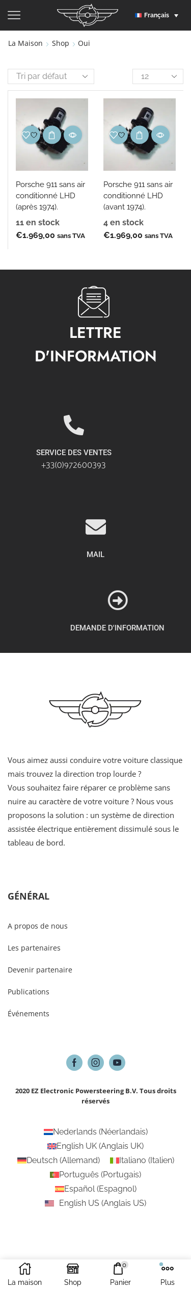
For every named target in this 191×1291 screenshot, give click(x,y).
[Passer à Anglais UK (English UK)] (95, 1146)
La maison (25, 43)
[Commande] (51, 76)
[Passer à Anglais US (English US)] (95, 1203)
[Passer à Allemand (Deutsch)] (58, 1160)
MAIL (95, 611)
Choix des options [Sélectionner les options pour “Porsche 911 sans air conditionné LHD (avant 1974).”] (139, 135)
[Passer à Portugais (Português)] (95, 1175)
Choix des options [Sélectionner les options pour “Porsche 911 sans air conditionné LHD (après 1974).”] (52, 135)
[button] (159, 15)
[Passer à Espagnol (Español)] (96, 1189)
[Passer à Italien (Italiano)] (142, 1160)
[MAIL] (96, 583)
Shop (60, 43)
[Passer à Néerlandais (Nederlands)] (96, 1132)
